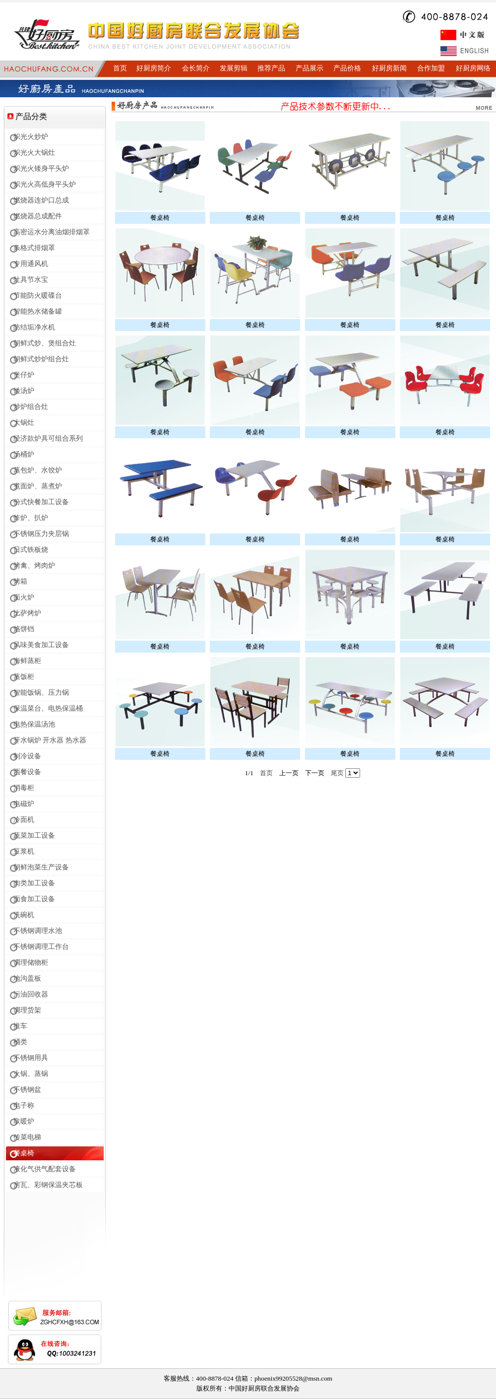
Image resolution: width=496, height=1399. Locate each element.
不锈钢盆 (27, 1089)
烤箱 (20, 581)
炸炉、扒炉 (30, 518)
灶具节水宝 (30, 279)
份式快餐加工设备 (41, 502)
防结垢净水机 (34, 327)
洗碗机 (23, 915)
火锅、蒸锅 (30, 1073)
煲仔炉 (23, 375)
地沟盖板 (27, 978)
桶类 (20, 1042)
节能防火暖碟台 (37, 295)
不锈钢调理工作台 (41, 946)
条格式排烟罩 (34, 248)
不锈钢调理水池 (37, 930)
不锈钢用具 (30, 1058)
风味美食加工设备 (41, 645)
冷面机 (23, 819)
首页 (266, 773)
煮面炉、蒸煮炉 (37, 486)
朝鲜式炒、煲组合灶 (44, 343)
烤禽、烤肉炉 (34, 565)
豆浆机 (23, 851)
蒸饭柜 (23, 676)
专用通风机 (30, 263)
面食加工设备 (34, 899)
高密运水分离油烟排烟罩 (51, 232)
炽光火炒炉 (30, 136)
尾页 (337, 773)
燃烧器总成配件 (37, 216)
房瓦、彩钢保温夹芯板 (48, 1185)
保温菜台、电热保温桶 (48, 708)
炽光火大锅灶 (34, 152)
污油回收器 (30, 994)
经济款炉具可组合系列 (48, 438)
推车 (20, 1026)
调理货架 (27, 1010)
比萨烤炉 (27, 613)
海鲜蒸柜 (27, 661)
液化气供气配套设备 (44, 1169)
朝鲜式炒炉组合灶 (41, 359)
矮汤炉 (23, 391)
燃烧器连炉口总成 (41, 200)
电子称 (23, 1105)
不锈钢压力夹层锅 (41, 533)
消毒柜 (23, 788)
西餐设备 (27, 772)
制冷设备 (27, 756)
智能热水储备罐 (37, 311)
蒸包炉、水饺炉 (37, 470)
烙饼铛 (23, 629)
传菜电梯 (27, 1137)
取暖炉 (23, 1121)
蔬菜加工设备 (34, 835)
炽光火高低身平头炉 (44, 184)
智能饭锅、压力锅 (41, 692)
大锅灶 (23, 422)
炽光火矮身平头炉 (41, 168)
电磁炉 (23, 803)
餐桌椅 (23, 1153)
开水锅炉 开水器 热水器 (49, 740)
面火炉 (23, 597)
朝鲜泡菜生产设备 (41, 867)
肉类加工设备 (34, 883)
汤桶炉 (23, 454)
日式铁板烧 (30, 549)
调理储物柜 (30, 962)
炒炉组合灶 (30, 406)
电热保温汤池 (34, 724)
